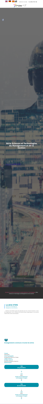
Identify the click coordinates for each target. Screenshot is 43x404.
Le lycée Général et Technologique (27, 292)
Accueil (6, 292)
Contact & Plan (23, 1)
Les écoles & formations (14, 292)
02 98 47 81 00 (33, 1)
